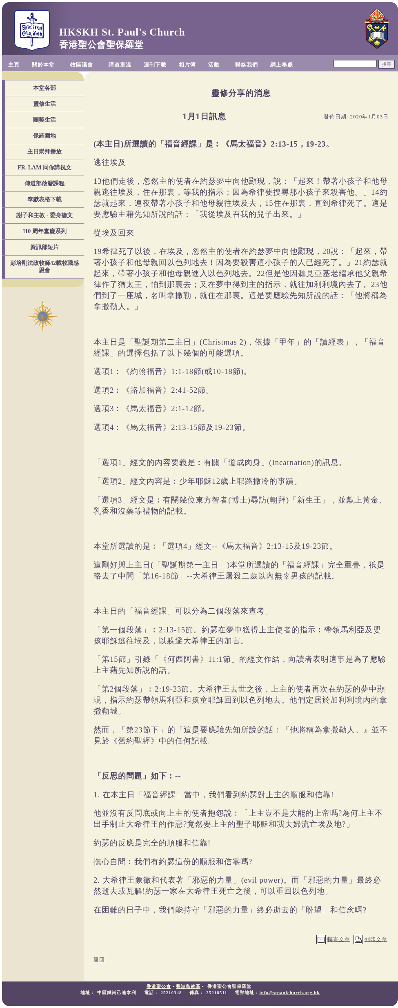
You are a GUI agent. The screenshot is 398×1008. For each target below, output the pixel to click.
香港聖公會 (159, 986)
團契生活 (44, 120)
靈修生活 (44, 104)
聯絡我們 (246, 65)
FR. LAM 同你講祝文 (44, 168)
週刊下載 (155, 65)
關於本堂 (43, 65)
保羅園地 (44, 136)
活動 (214, 65)
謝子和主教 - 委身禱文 (44, 215)
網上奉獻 (281, 65)
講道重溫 (120, 65)
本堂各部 (44, 88)
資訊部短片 (44, 247)
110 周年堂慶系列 (44, 231)
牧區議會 (81, 65)
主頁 (14, 65)
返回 (99, 960)
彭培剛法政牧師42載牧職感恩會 (44, 267)
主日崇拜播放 (44, 152)
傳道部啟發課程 (44, 183)
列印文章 (376, 939)
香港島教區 (188, 986)
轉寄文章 (338, 939)
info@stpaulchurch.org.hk (289, 992)
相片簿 (187, 65)
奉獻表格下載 (44, 199)
